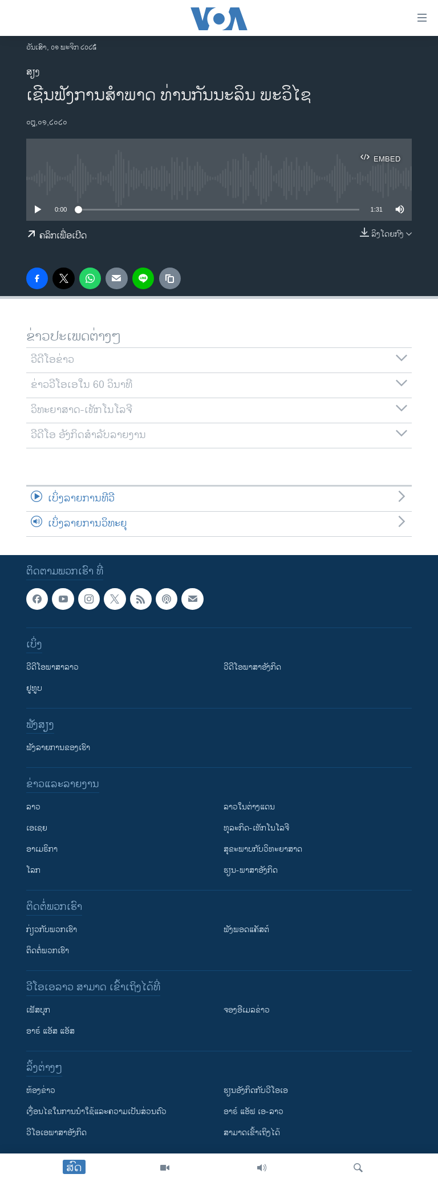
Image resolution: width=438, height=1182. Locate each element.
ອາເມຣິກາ (42, 849)
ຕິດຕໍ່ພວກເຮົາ (47, 951)
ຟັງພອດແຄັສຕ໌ (246, 930)
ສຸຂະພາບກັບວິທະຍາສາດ (263, 849)
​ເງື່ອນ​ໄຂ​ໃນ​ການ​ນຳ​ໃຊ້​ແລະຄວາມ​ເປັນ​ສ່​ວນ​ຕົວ (96, 1112)
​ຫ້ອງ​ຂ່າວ (40, 1090)
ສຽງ (33, 72)
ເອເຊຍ (36, 828)
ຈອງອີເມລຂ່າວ (247, 1010)
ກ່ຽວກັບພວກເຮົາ (51, 930)
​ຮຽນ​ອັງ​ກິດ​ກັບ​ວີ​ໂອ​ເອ (256, 1090)
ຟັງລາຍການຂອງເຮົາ (58, 748)
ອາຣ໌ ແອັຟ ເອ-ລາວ (253, 1112)
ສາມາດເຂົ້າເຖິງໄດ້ (252, 1133)
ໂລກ (33, 870)
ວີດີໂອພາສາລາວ (52, 667)
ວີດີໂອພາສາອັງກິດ (252, 667)
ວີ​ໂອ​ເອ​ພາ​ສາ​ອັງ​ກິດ (56, 1133)
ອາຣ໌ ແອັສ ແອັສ (50, 1031)
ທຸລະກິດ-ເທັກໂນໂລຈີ (256, 828)
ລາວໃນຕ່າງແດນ (249, 807)
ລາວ (33, 807)
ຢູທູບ (34, 688)
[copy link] (170, 278)
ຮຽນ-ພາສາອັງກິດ (251, 870)
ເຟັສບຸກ (38, 1010)
